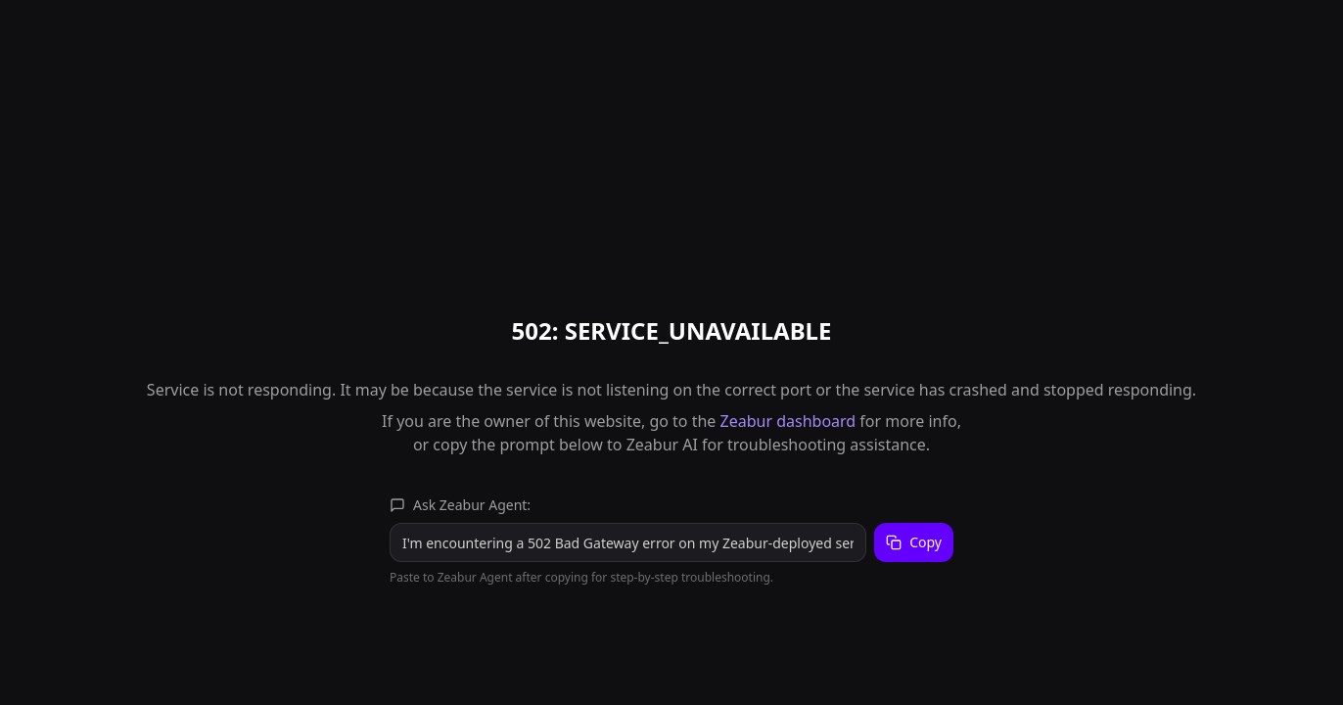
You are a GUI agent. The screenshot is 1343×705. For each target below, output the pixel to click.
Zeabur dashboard (788, 421)
